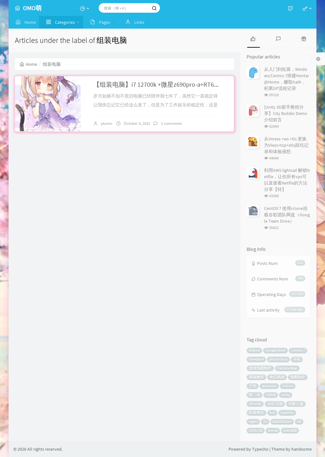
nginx (253, 421)
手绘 (252, 386)
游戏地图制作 (260, 368)
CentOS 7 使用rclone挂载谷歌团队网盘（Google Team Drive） (287, 214)
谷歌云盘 (295, 403)
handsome (301, 449)
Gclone (287, 386)
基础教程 (256, 377)
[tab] (253, 38)
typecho (287, 412)
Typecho (260, 449)
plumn (106, 123)
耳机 (297, 359)
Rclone (254, 350)
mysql (273, 430)
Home (28, 64)
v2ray (285, 395)
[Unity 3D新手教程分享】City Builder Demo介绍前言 (285, 113)
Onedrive (256, 359)
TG (265, 421)
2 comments (171, 123)
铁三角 (254, 395)
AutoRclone (282, 421)
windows (269, 386)
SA (299, 421)
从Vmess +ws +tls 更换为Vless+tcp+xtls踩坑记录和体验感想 (286, 145)
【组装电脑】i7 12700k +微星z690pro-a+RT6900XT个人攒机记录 (180, 84)
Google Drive (275, 350)
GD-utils (255, 403)
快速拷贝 (256, 412)
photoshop (278, 359)
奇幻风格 (277, 377)
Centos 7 (298, 350)
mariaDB (290, 430)
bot (272, 412)
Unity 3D (255, 430)
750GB (271, 395)
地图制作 (297, 377)
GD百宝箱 (275, 403)
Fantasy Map (287, 368)
